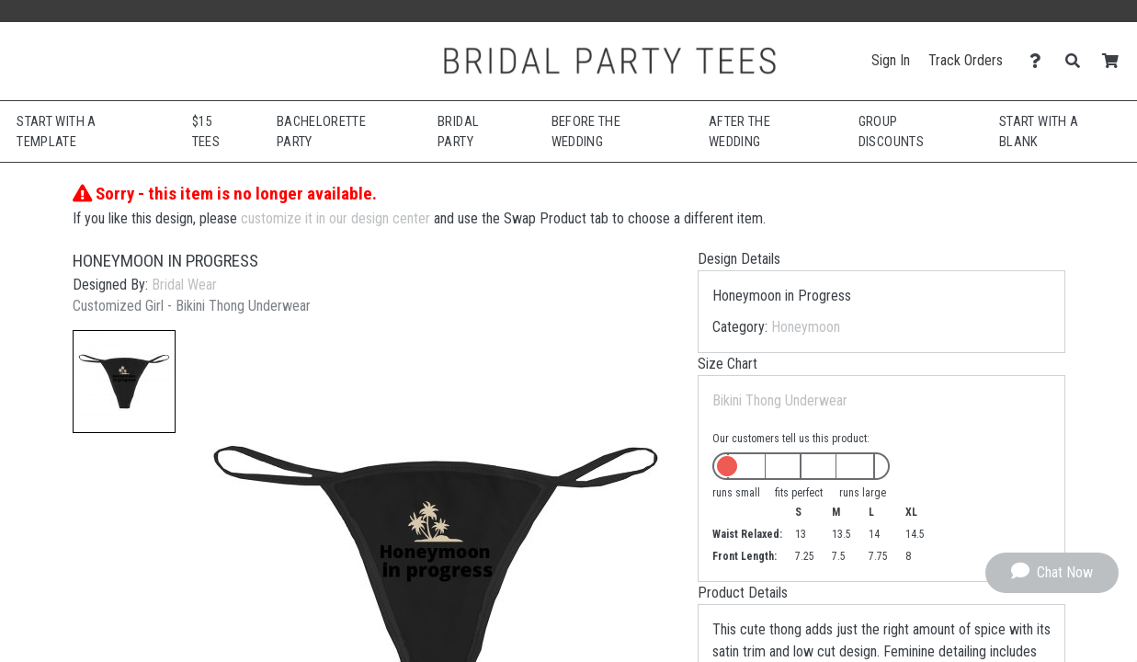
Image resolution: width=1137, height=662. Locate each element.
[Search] (1078, 61)
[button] (124, 381)
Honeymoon (805, 327)
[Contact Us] (1040, 61)
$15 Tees (206, 131)
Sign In (890, 60)
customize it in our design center (335, 218)
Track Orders (965, 60)
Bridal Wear (184, 284)
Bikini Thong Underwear (779, 400)
